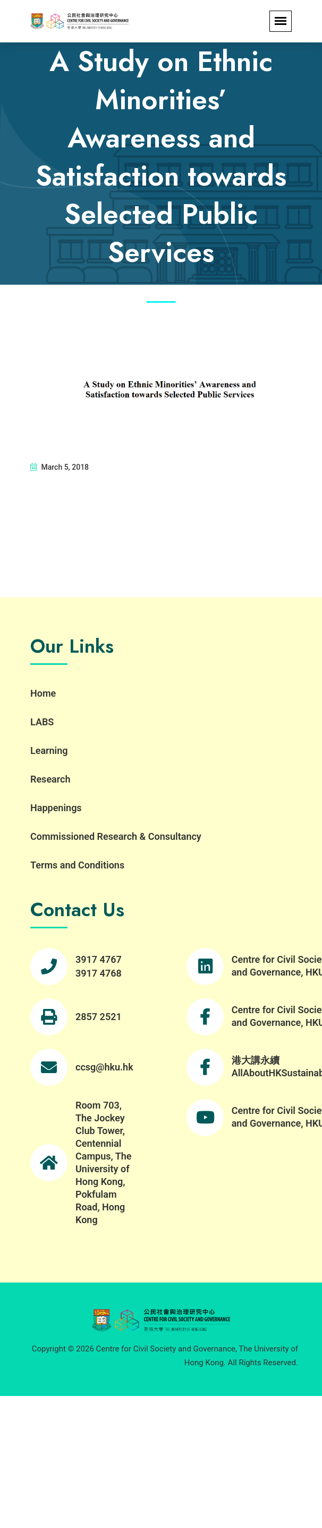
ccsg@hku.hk (104, 1067)
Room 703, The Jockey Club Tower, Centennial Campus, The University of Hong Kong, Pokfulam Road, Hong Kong (103, 1162)
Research (50, 779)
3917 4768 (98, 973)
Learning (49, 750)
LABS (42, 721)
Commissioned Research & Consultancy (115, 836)
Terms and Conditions (77, 865)
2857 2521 (98, 1016)
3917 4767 (98, 959)
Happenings (56, 807)
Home (43, 693)
